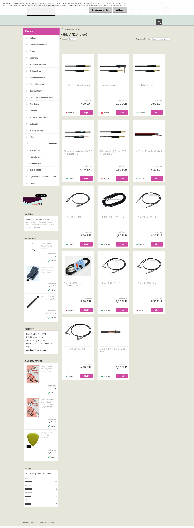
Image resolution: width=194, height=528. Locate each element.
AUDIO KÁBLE (35, 170)
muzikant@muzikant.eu (36, 350)
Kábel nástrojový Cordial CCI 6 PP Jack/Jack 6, (112, 152)
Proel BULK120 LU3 (111, 283)
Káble (32, 137)
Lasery (32, 183)
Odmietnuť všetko (100, 9)
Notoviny (34, 38)
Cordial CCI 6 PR (109, 85)
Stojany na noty (36, 130)
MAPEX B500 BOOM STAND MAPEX (46, 246)
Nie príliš (28, 492)
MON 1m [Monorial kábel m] (149, 151)
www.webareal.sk (47, 522)
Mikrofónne (35, 150)
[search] (159, 22)
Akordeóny (34, 104)
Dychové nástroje (37, 84)
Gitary (32, 51)
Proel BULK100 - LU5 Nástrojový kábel (73, 284)
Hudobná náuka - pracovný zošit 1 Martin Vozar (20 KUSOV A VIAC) (47, 403)
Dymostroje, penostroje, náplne (43, 176)
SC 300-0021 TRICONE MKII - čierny (112, 350)
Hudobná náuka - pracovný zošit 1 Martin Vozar (47, 369)
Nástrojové (52, 143)
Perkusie (33, 110)
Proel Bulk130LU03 (76, 349)
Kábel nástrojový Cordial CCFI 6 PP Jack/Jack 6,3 (78, 152)
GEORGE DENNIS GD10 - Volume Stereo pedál (47, 270)
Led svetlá (34, 123)
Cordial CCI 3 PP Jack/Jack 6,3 (78, 85)
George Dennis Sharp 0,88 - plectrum (46, 435)
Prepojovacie (35, 163)
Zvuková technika (37, 90)
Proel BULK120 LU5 (147, 283)
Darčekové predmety (38, 44)
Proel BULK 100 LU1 (76, 217)
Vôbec (27, 500)
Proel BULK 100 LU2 (147, 217)
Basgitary (34, 57)
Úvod (64, 29)
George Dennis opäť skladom (37, 219)
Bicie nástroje (35, 71)
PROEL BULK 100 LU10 (113, 217)
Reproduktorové (36, 156)
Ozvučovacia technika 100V (41, 97)
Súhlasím (120, 9)
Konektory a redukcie (39, 117)
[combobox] (155, 39)
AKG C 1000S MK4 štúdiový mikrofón (48, 297)
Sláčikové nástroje (37, 77)
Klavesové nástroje (38, 64)
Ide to (27, 485)
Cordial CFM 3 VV (145, 85)
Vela (26, 477)
